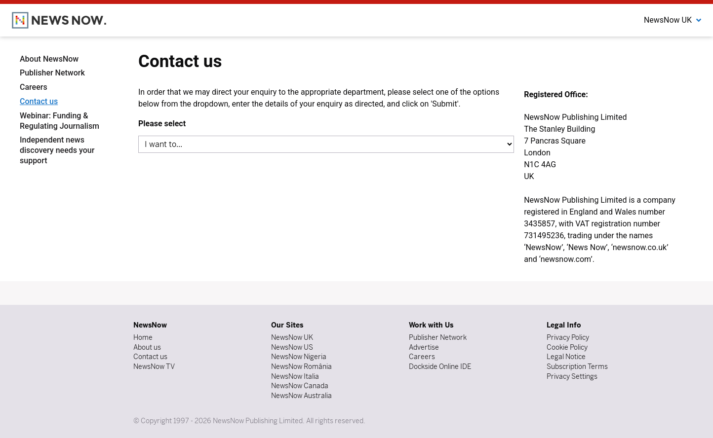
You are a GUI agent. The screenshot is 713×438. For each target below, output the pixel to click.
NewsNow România (301, 366)
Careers (33, 87)
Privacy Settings (572, 376)
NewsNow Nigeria (298, 356)
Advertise (424, 347)
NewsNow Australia (301, 395)
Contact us (39, 101)
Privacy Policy (568, 337)
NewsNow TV (154, 366)
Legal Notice (566, 356)
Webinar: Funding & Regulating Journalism (59, 121)
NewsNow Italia (295, 376)
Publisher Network (52, 72)
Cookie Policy (567, 347)
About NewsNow (49, 59)
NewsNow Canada (299, 385)
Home (143, 337)
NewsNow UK (292, 337)
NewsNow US (292, 347)
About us (147, 347)
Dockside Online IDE (440, 366)
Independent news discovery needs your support (57, 150)
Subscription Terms (577, 366)
